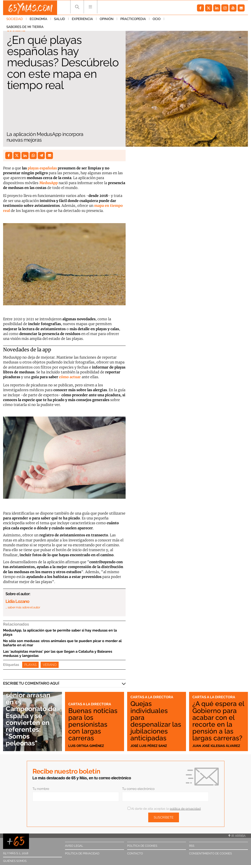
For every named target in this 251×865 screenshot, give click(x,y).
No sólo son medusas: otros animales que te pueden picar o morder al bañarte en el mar (62, 643)
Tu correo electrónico (138, 789)
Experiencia (82, 20)
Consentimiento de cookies (210, 853)
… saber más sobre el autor (22, 607)
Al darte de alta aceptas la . (164, 808)
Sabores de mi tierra (185, 20)
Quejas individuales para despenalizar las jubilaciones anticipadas (155, 721)
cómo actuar (70, 377)
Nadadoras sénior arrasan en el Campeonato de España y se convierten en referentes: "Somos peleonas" (32, 715)
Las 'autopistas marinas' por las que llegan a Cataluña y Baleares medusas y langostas (57, 653)
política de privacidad (185, 808)
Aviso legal (74, 845)
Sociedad (14, 20)
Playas (30, 665)
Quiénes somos (15, 861)
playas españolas (42, 168)
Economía (38, 20)
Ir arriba (237, 835)
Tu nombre (41, 789)
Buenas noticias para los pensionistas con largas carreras (93, 724)
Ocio (157, 20)
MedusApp (48, 183)
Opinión (107, 20)
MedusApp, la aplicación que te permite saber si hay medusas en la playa (60, 632)
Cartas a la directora (90, 704)
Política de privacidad (82, 853)
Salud (59, 20)
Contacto (135, 853)
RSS (191, 845)
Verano (49, 665)
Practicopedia (133, 20)
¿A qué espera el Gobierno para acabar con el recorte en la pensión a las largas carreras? (217, 717)
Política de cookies (142, 845)
